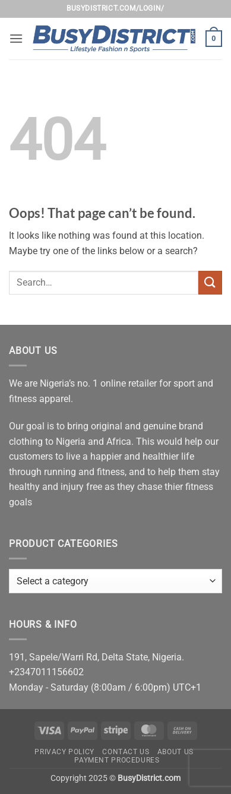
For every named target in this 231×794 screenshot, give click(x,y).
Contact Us (125, 752)
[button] (16, 38)
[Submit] (210, 282)
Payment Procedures (116, 760)
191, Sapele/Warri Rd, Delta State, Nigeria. (96, 657)
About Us (175, 752)
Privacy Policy (64, 752)
